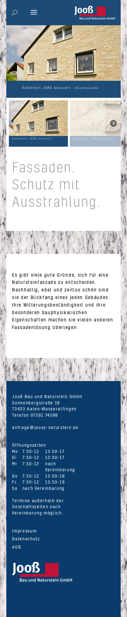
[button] (13, 53)
